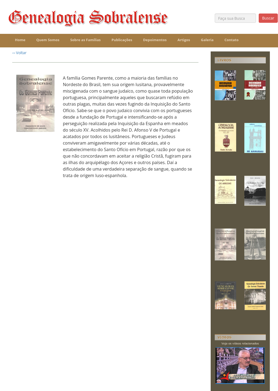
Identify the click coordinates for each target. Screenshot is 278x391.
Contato (232, 39)
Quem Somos (47, 39)
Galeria (207, 39)
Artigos (184, 39)
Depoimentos (155, 39)
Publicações (122, 39)
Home (20, 39)
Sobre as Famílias (85, 39)
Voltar (19, 52)
